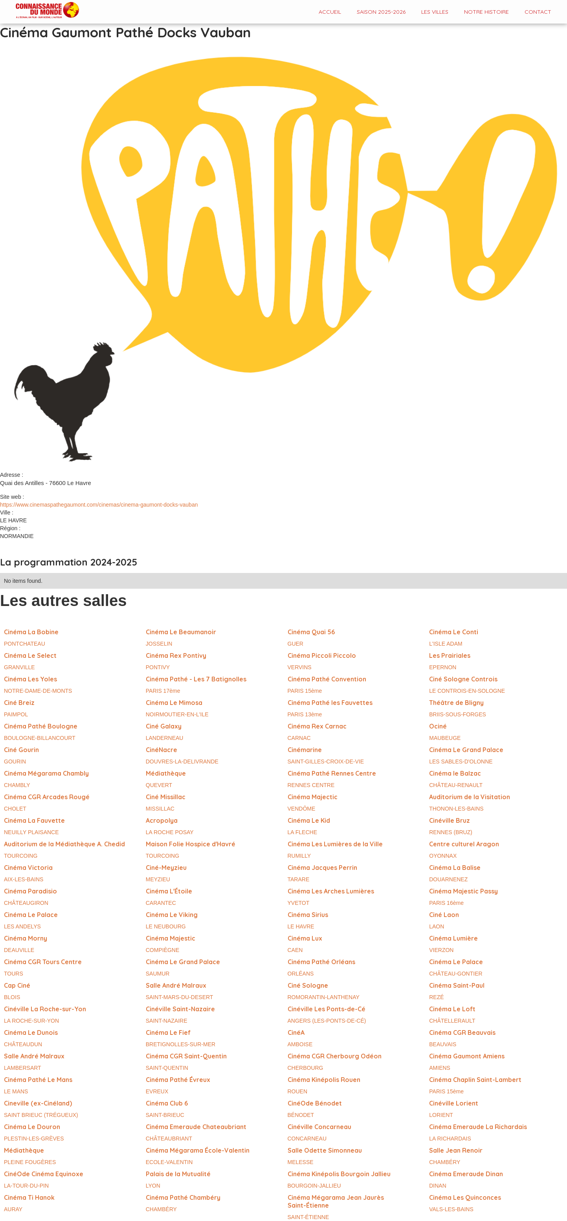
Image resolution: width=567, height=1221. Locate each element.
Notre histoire (486, 11)
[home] (39, 11)
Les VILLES (434, 11)
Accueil (330, 11)
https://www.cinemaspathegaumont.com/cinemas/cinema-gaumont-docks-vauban (99, 505)
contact (538, 11)
